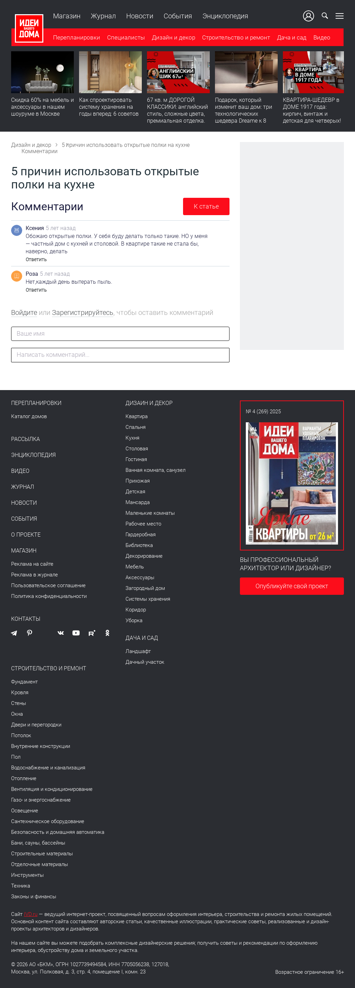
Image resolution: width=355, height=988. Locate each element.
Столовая (136, 449)
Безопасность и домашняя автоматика (57, 832)
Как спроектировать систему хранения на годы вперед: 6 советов (109, 107)
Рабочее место (143, 524)
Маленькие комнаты (150, 513)
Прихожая (137, 481)
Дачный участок (144, 662)
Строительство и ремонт (236, 37)
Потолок (21, 735)
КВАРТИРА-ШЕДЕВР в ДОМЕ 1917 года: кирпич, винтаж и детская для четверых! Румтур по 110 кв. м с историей (312, 117)
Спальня (135, 427)
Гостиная (136, 459)
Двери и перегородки (36, 725)
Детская (135, 491)
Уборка (133, 620)
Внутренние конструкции (40, 746)
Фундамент (24, 682)
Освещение (24, 811)
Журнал (102, 16)
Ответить (36, 259)
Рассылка (25, 439)
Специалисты (126, 37)
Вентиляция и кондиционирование (52, 789)
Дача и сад (291, 37)
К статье (206, 206)
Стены (18, 703)
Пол (15, 757)
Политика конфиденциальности (49, 596)
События (177, 16)
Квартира (136, 416)
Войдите (24, 312)
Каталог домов (29, 416)
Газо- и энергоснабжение (41, 800)
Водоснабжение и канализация (48, 768)
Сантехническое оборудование (47, 821)
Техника (20, 886)
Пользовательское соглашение (48, 585)
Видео (321, 37)
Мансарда (137, 502)
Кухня (132, 438)
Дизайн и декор (173, 37)
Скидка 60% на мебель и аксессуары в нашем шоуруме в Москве (42, 107)
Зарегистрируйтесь (82, 312)
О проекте (26, 535)
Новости (139, 16)
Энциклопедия (225, 16)
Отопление (23, 778)
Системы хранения (147, 599)
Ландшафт (138, 651)
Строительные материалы (42, 853)
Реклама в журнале (34, 575)
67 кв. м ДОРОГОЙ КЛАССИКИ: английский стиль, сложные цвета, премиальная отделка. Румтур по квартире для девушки (178, 117)
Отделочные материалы (39, 864)
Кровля (19, 692)
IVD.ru (30, 914)
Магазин (66, 16)
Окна (17, 714)
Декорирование (144, 556)
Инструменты (27, 875)
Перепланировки (76, 37)
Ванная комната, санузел (155, 470)
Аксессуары (139, 577)
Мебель (134, 567)
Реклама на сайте (32, 564)
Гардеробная (140, 534)
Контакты (25, 619)
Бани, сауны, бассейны (38, 843)
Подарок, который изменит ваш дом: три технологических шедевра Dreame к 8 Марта (243, 114)
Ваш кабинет (308, 15)
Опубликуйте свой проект (292, 586)
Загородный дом (145, 588)
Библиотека (139, 545)
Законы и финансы (33, 896)
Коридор (135, 610)
